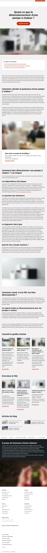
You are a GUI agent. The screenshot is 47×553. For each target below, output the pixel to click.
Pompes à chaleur (31, 437)
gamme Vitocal (17, 219)
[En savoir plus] (12, 422)
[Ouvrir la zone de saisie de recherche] (43, 4)
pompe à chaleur (11, 77)
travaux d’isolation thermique (24, 192)
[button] (42, 437)
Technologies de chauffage (20, 437)
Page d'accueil (4, 437)
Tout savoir (11, 437)
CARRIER (13, 551)
